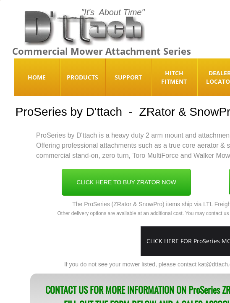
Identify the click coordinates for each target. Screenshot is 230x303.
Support (128, 77)
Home (37, 77)
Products (82, 77)
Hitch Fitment (174, 77)
